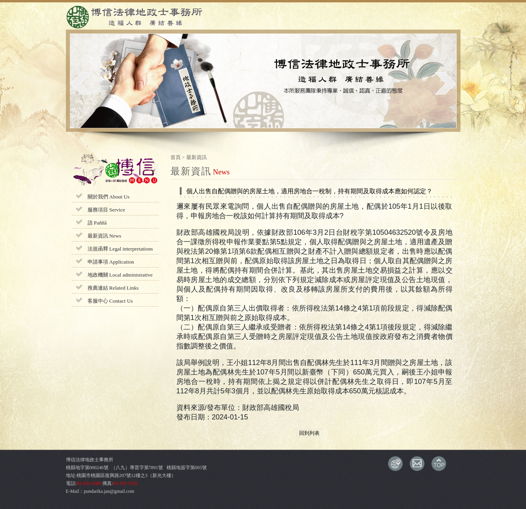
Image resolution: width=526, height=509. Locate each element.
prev (81, 83)
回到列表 (309, 433)
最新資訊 (105, 236)
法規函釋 (120, 249)
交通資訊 (395, 464)
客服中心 (110, 301)
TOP (439, 464)
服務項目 (106, 210)
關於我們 (109, 197)
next (445, 83)
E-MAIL (417, 464)
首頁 (175, 157)
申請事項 (111, 262)
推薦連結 (113, 288)
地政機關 (120, 275)
